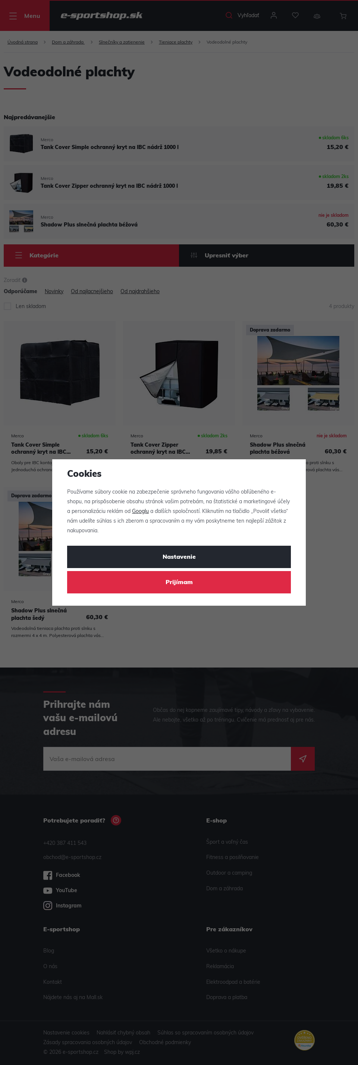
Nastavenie (179, 557)
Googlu (140, 511)
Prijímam (179, 583)
